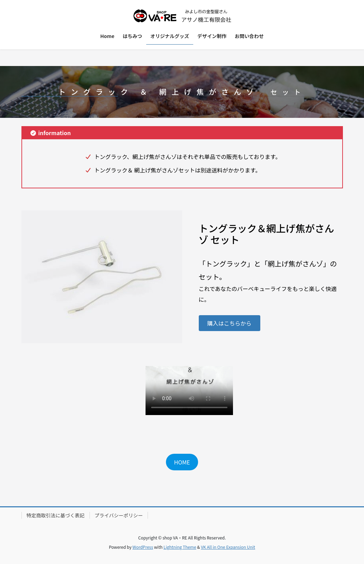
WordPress (142, 547)
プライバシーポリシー (119, 515)
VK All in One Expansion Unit (228, 547)
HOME (182, 462)
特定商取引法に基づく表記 (56, 515)
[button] (229, 323)
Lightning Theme (180, 547)
